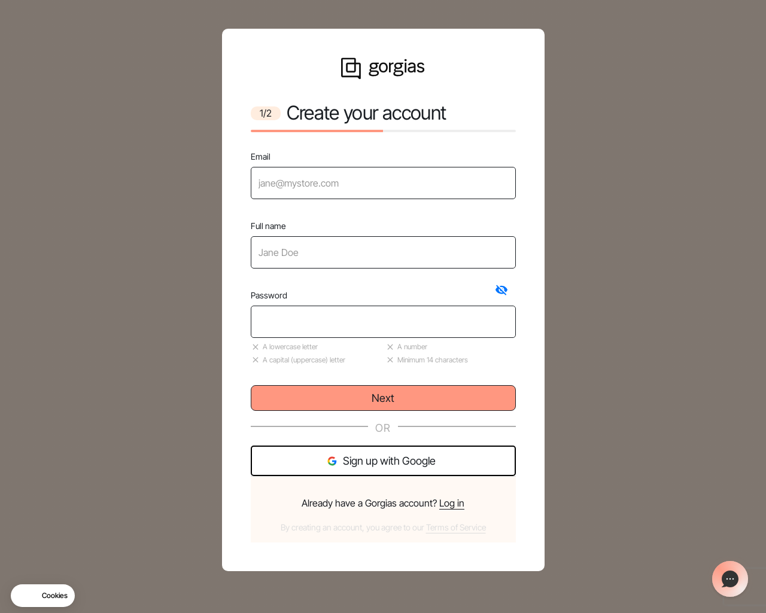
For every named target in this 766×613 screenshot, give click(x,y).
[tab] (501, 290)
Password (269, 295)
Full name (268, 226)
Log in (451, 503)
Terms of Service (456, 527)
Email (260, 156)
